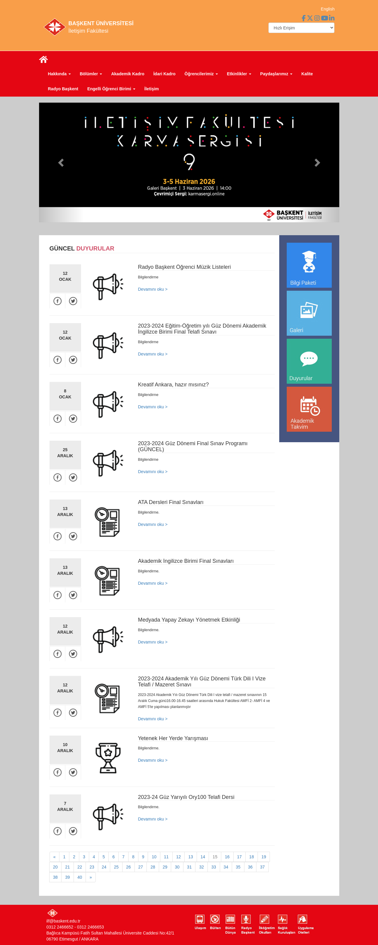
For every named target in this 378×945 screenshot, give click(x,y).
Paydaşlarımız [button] (276, 73)
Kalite (307, 73)
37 (262, 867)
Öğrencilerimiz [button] (201, 73)
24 (104, 867)
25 (116, 867)
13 (190, 856)
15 (215, 856)
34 (226, 867)
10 (154, 856)
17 (239, 856)
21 (67, 867)
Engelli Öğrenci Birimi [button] (111, 88)
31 (189, 867)
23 (91, 867)
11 (166, 856)
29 (165, 867)
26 (128, 867)
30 (177, 867)
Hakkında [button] (59, 73)
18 (251, 856)
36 (250, 867)
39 (67, 877)
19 (264, 856)
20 (55, 867)
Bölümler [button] (91, 73)
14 (203, 856)
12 (178, 856)
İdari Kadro (164, 73)
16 (227, 856)
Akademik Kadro (127, 73)
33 (213, 867)
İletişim (151, 88)
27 (140, 867)
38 (55, 877)
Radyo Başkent (63, 88)
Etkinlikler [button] (239, 73)
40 (79, 877)
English (328, 9)
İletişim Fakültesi (88, 31)
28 (152, 867)
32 (201, 867)
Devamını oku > (153, 289)
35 (238, 867)
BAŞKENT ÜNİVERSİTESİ (101, 23)
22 (79, 867)
